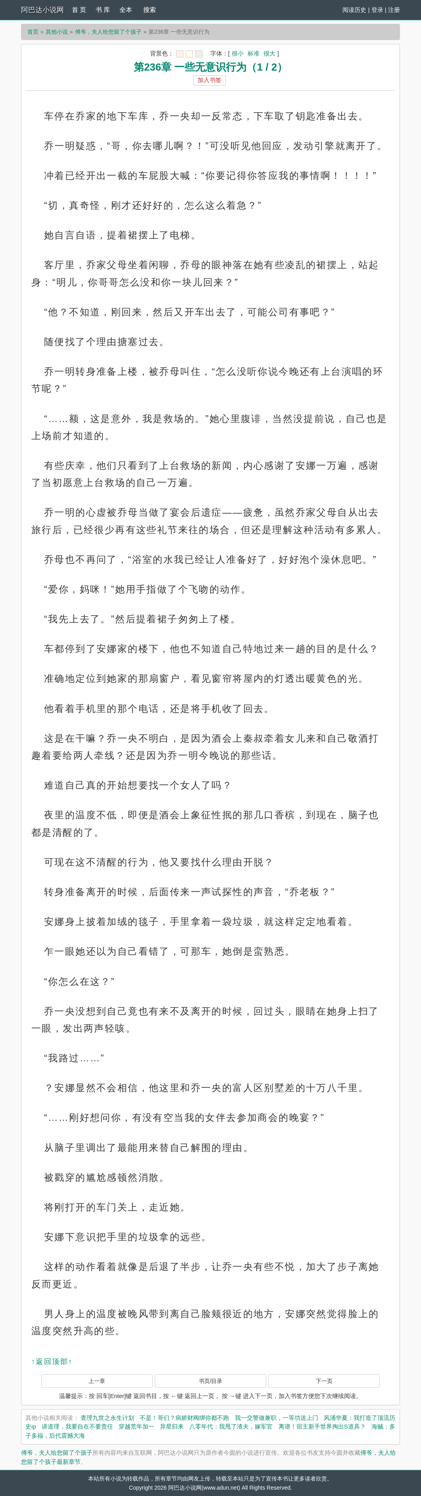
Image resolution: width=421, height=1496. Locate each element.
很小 (238, 53)
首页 (32, 32)
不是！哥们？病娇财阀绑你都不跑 (184, 1417)
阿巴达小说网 (42, 10)
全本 (125, 9)
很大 (269, 53)
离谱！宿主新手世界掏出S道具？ (322, 1426)
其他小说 (57, 32)
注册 (394, 9)
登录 (377, 9)
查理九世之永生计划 (107, 1417)
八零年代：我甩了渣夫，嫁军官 (231, 1426)
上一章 (96, 1381)
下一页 (324, 1381)
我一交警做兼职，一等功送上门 (276, 1417)
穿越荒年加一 (136, 1426)
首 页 (79, 9)
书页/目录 (211, 1381)
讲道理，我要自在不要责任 (77, 1426)
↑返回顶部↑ (52, 1362)
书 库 (103, 9)
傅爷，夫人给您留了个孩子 (108, 32)
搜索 (149, 9)
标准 (254, 53)
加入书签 (209, 80)
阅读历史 (354, 9)
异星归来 (172, 1426)
